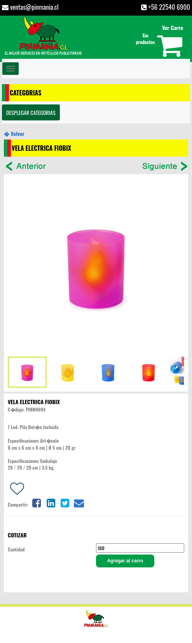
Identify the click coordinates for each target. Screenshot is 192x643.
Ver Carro (172, 27)
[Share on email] (79, 502)
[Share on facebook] (37, 502)
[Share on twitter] (65, 502)
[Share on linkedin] (51, 502)
